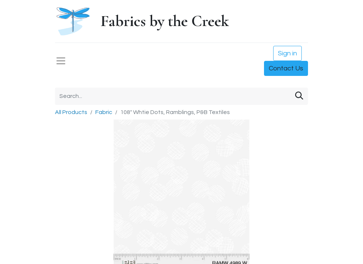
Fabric (103, 112)
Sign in (287, 53)
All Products (71, 112)
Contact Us (286, 68)
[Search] (299, 96)
